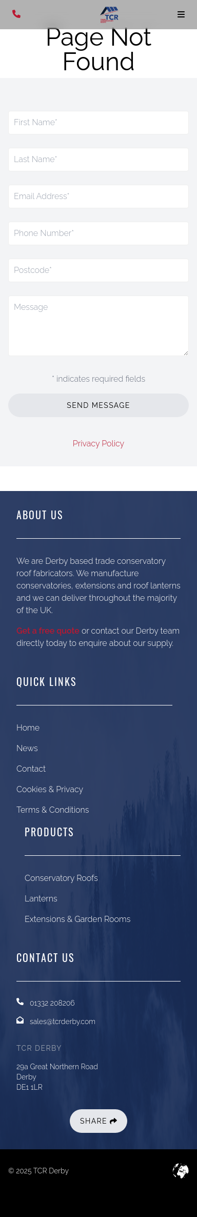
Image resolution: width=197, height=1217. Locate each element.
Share (98, 1121)
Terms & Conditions (52, 810)
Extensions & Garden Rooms (77, 919)
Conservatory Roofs (61, 878)
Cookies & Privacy (49, 789)
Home (28, 728)
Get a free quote (48, 631)
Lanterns (41, 899)
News (27, 748)
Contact (31, 769)
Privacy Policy (98, 443)
